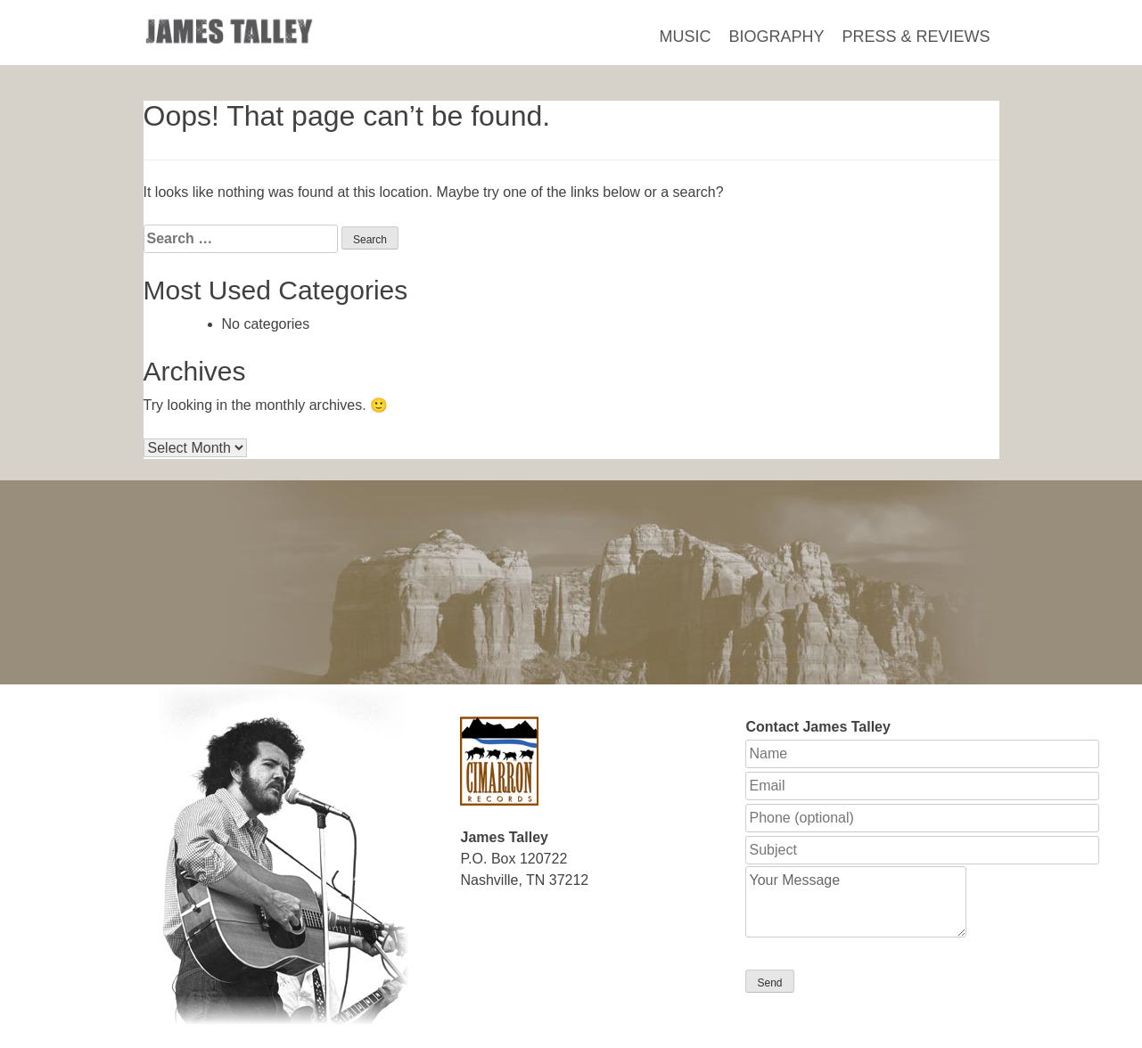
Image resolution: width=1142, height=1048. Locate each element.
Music (685, 36)
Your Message (855, 901)
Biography (776, 36)
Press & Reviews (916, 36)
